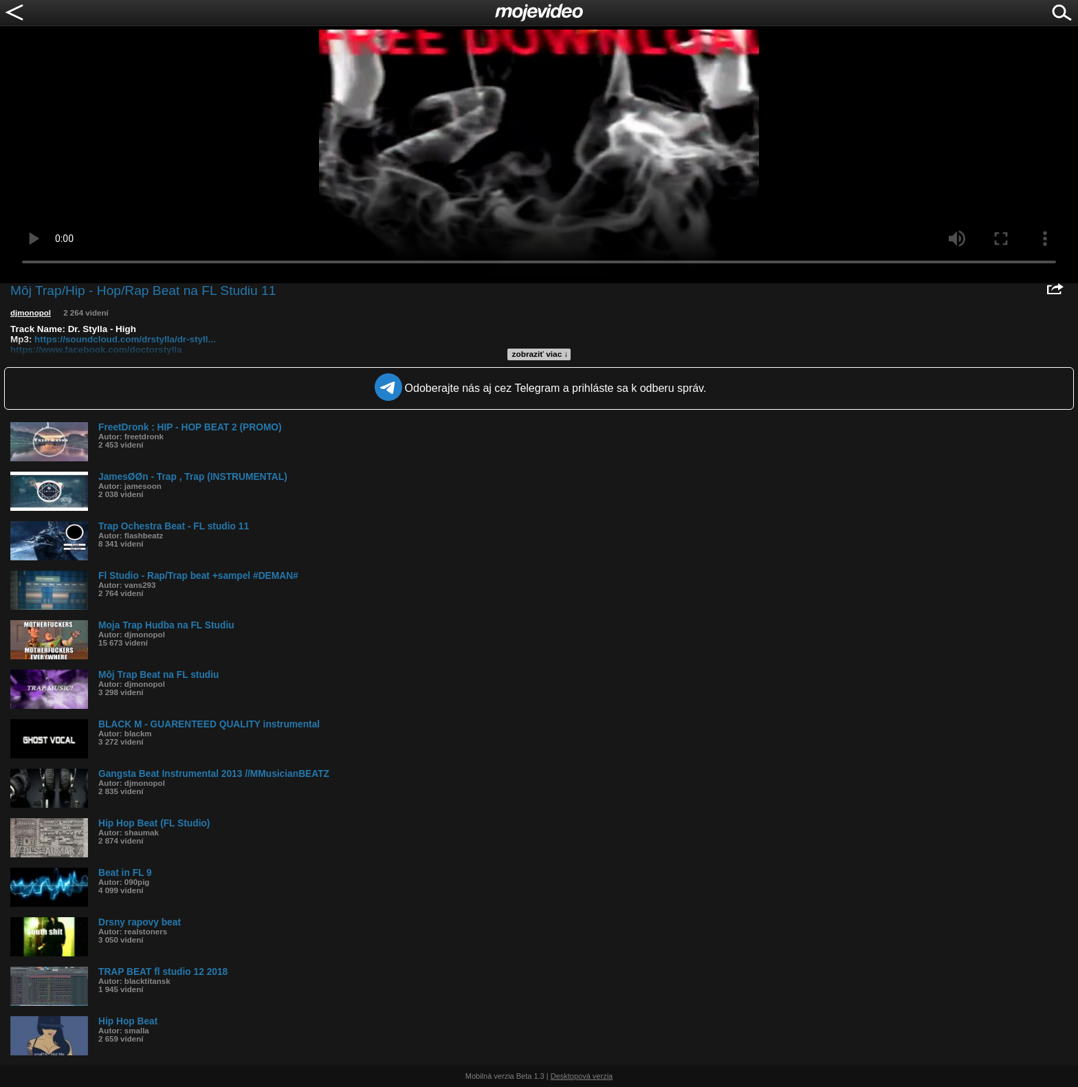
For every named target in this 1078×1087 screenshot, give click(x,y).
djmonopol (30, 313)
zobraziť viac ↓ (540, 354)
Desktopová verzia (582, 1076)
